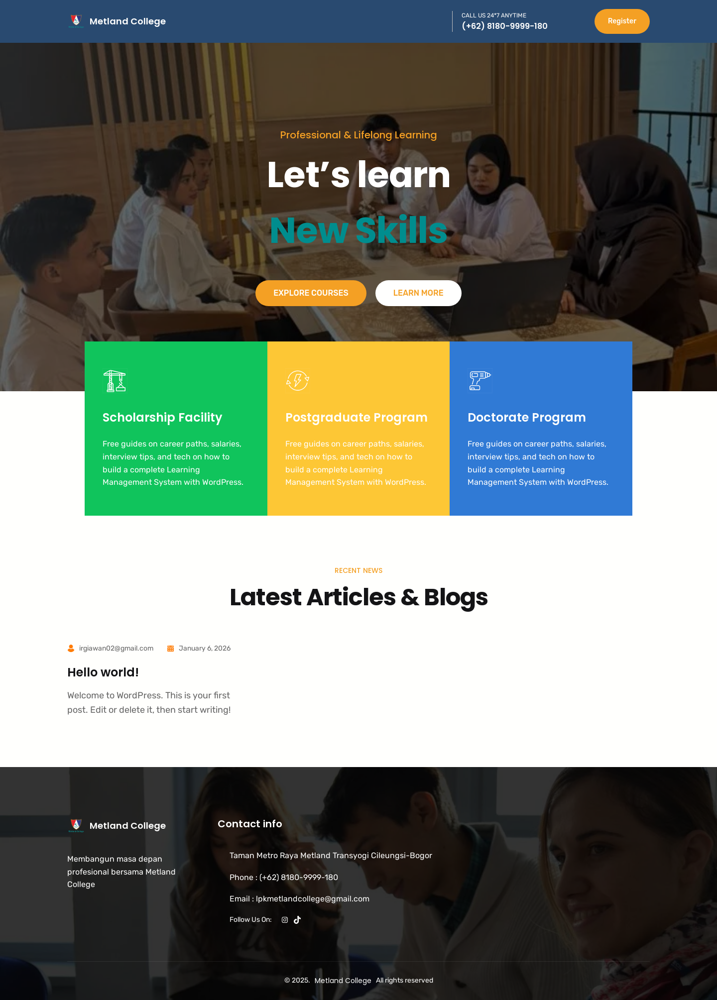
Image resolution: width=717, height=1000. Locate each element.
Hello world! (103, 673)
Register (622, 21)
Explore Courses (310, 293)
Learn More (418, 293)
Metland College (128, 21)
